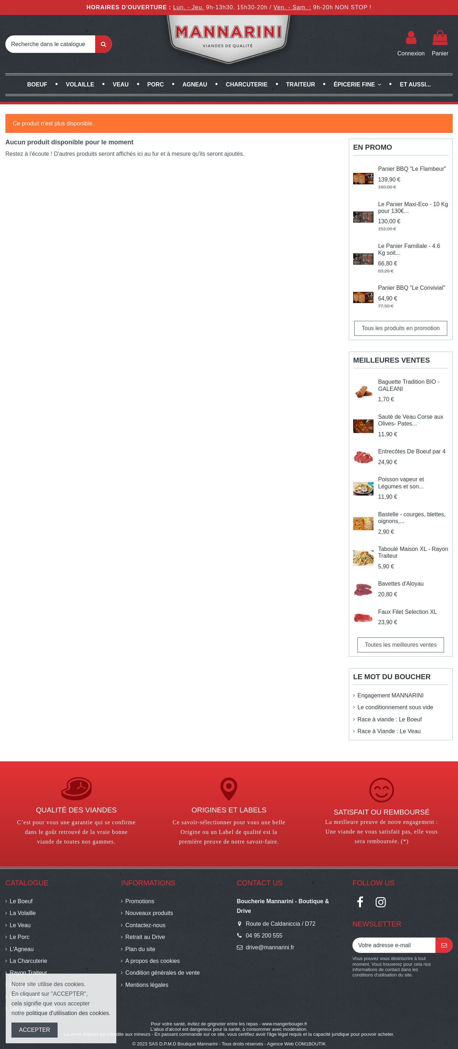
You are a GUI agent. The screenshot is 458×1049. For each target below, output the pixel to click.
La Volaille (23, 913)
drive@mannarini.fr (270, 947)
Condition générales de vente (162, 973)
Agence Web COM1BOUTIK (296, 1043)
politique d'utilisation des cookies (67, 1013)
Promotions (139, 901)
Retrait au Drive (145, 937)
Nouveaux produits (149, 913)
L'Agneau (22, 949)
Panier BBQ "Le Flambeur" (412, 169)
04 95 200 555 (264, 936)
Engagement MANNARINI (390, 695)
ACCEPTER (34, 1030)
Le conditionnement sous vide (395, 707)
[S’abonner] (444, 945)
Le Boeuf (21, 901)
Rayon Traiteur (28, 973)
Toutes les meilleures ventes (401, 645)
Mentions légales (146, 985)
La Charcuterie (28, 961)
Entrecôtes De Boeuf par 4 (412, 451)
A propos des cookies (152, 961)
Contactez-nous (145, 925)
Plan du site (140, 949)
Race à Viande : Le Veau (389, 731)
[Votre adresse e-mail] (393, 945)
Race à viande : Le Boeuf (389, 719)
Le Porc (19, 937)
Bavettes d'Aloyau (401, 584)
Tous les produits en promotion (401, 328)
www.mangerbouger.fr (284, 1023)
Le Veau (20, 925)
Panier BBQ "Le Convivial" (411, 288)
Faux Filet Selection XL (407, 612)
